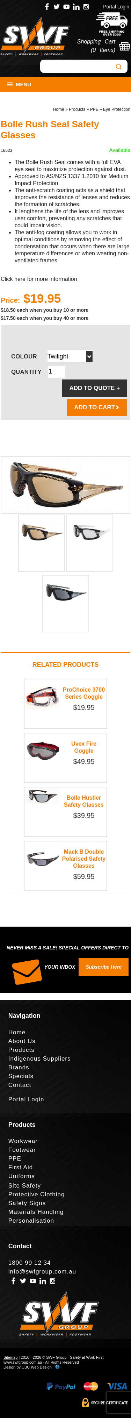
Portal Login (116, 6)
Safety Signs (27, 1203)
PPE (94, 109)
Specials (21, 1076)
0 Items (103, 50)
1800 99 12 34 (29, 1262)
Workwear (23, 1141)
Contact (19, 1085)
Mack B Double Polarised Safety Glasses (84, 859)
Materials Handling (36, 1212)
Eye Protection (116, 109)
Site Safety (24, 1185)
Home (58, 109)
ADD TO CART (97, 407)
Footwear (22, 1150)
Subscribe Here (104, 967)
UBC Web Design (37, 1367)
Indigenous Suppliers (39, 1058)
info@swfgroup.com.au (42, 1271)
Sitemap (10, 1357)
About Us (22, 1041)
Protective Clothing (36, 1194)
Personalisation (31, 1220)
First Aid (20, 1167)
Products (77, 109)
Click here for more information (39, 279)
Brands (18, 1067)
